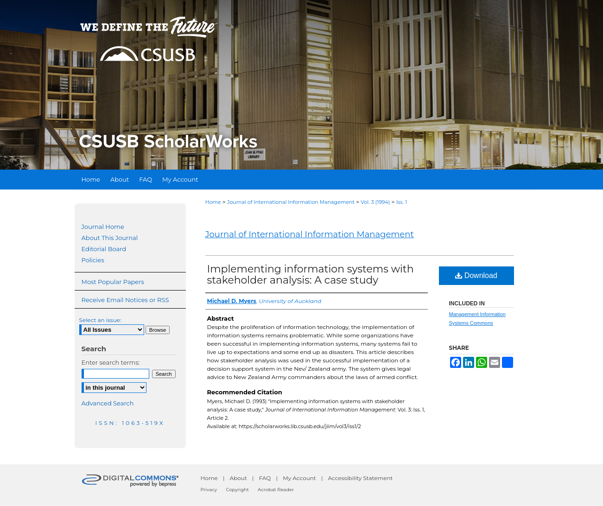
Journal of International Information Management (291, 202)
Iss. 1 (401, 202)
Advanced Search (108, 403)
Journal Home (103, 226)
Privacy (209, 490)
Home (213, 202)
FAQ (265, 477)
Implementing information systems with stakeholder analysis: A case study (310, 274)
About (238, 477)
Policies (93, 260)
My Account (299, 477)
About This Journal (110, 237)
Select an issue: (100, 319)
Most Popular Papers (113, 281)
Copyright (237, 490)
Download (476, 275)
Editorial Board (104, 249)
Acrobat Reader (276, 490)
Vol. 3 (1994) (375, 202)
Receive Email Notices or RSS (125, 300)
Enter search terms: (111, 362)
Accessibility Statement (360, 477)
